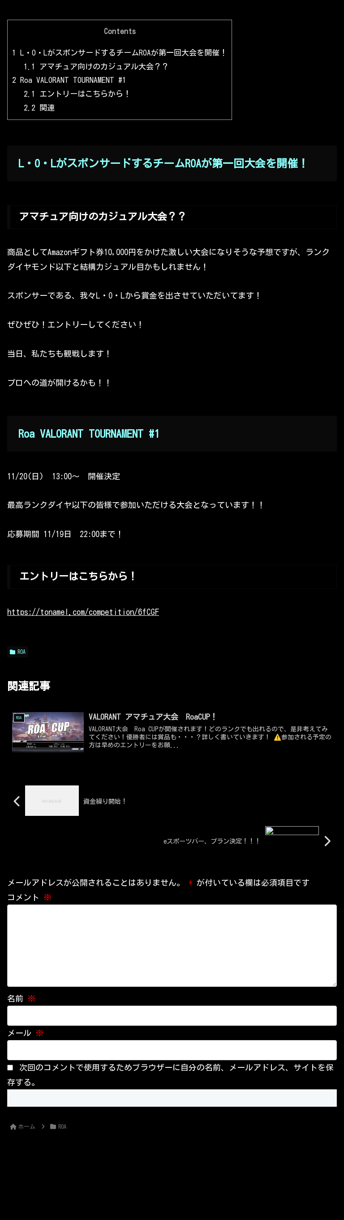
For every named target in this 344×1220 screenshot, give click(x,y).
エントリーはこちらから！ (77, 94)
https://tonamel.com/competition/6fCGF (83, 612)
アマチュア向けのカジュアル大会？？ (96, 66)
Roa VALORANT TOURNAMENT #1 (69, 80)
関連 (39, 107)
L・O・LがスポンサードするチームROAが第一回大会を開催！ (119, 52)
